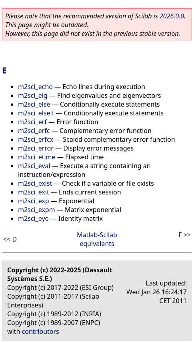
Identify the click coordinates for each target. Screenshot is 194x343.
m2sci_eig (33, 95)
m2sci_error (36, 148)
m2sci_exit (33, 192)
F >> (184, 234)
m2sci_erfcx (35, 139)
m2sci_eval (34, 165)
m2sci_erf (32, 121)
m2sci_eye (33, 218)
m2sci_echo (35, 86)
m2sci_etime (37, 157)
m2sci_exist (35, 183)
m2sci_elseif (36, 113)
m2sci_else (34, 104)
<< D (10, 239)
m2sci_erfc (34, 130)
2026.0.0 (172, 16)
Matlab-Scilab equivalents (97, 239)
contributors (40, 331)
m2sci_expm (36, 209)
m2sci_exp (33, 200)
